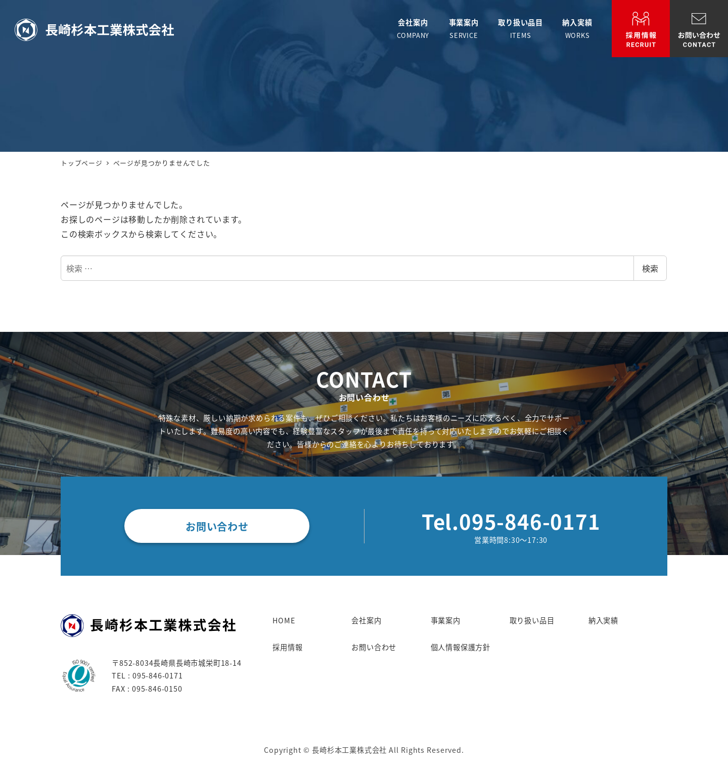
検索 (650, 268)
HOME (283, 620)
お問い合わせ (373, 647)
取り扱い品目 (532, 620)
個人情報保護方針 (460, 647)
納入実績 (603, 620)
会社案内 (366, 620)
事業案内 (446, 620)
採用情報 (287, 647)
